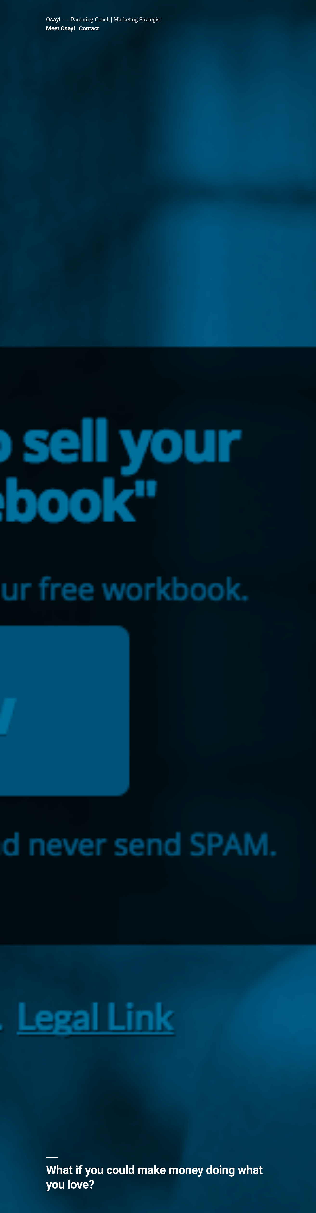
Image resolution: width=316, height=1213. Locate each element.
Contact (89, 28)
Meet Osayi (60, 28)
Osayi (53, 19)
